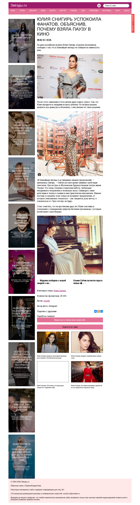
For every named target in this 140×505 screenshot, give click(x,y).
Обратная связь (17, 486)
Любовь (73, 11)
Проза (22, 11)
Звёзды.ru (19, 5)
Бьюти (52, 11)
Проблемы (93, 11)
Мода (43, 11)
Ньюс (13, 11)
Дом (83, 11)
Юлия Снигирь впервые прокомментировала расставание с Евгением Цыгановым (51, 357)
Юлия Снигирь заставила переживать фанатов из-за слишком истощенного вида (86, 387)
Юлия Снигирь (60, 290)
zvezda (47, 300)
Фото (118, 11)
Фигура (63, 11)
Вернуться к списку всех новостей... (70, 320)
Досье (126, 11)
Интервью (107, 11)
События (32, 11)
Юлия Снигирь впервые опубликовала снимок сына (86, 357)
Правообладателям (33, 486)
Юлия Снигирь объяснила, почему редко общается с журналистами (50, 387)
